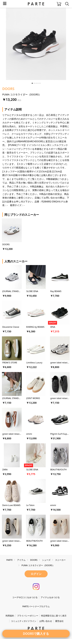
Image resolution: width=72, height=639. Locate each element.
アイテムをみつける (50, 597)
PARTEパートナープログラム (36, 606)
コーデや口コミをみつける (25, 597)
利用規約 (10, 615)
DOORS (8, 88)
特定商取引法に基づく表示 (53, 615)
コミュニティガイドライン (23, 621)
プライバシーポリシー (27, 615)
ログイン (36, 574)
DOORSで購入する (36, 633)
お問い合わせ (45, 621)
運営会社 (59, 621)
